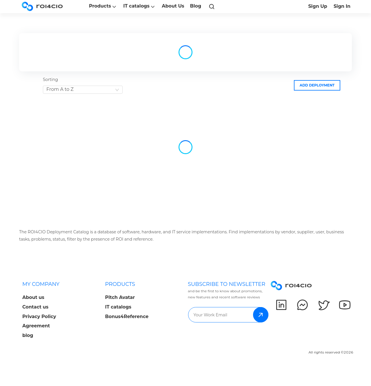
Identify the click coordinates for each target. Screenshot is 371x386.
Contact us (35, 307)
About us (33, 297)
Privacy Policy (39, 316)
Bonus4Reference (127, 316)
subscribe (260, 314)
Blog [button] (195, 6)
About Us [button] (173, 6)
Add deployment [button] (317, 85)
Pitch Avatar (120, 297)
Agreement (36, 326)
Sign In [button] (342, 6)
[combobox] (83, 90)
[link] (211, 6)
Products (103, 6)
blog (27, 335)
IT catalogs (139, 6)
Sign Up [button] (317, 6)
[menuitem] (59, 311)
